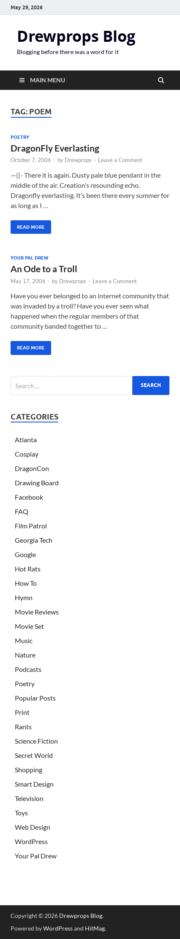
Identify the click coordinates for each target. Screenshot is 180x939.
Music (24, 640)
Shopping (28, 770)
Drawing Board (37, 483)
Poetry (20, 137)
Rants (23, 727)
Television (29, 798)
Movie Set (29, 626)
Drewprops (78, 160)
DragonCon (32, 468)
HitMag (95, 928)
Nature (25, 655)
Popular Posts (35, 698)
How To (26, 583)
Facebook (29, 497)
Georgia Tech (33, 540)
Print (22, 712)
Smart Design (34, 784)
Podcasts (28, 669)
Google (25, 554)
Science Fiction (36, 741)
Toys (21, 813)
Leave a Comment (120, 160)
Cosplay (26, 454)
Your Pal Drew (29, 258)
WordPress (31, 841)
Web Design (32, 827)
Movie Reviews (37, 612)
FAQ (21, 511)
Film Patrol (31, 526)
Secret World (34, 755)
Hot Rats (28, 569)
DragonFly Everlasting (55, 148)
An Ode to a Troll (44, 268)
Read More (28, 225)
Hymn (24, 597)
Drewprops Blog (76, 36)
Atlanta (26, 440)
